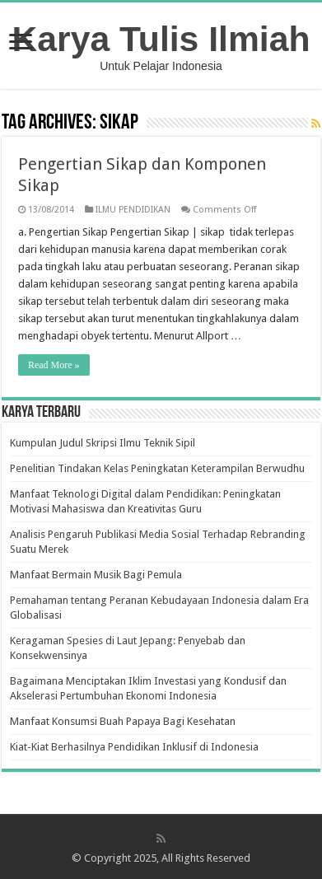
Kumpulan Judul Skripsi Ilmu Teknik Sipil (102, 443)
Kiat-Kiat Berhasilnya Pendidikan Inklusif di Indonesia (134, 747)
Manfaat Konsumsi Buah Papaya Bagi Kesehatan (123, 721)
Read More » (54, 365)
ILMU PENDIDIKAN (133, 209)
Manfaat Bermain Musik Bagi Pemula (96, 574)
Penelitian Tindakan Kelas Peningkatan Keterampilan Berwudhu (157, 468)
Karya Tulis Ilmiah (161, 38)
